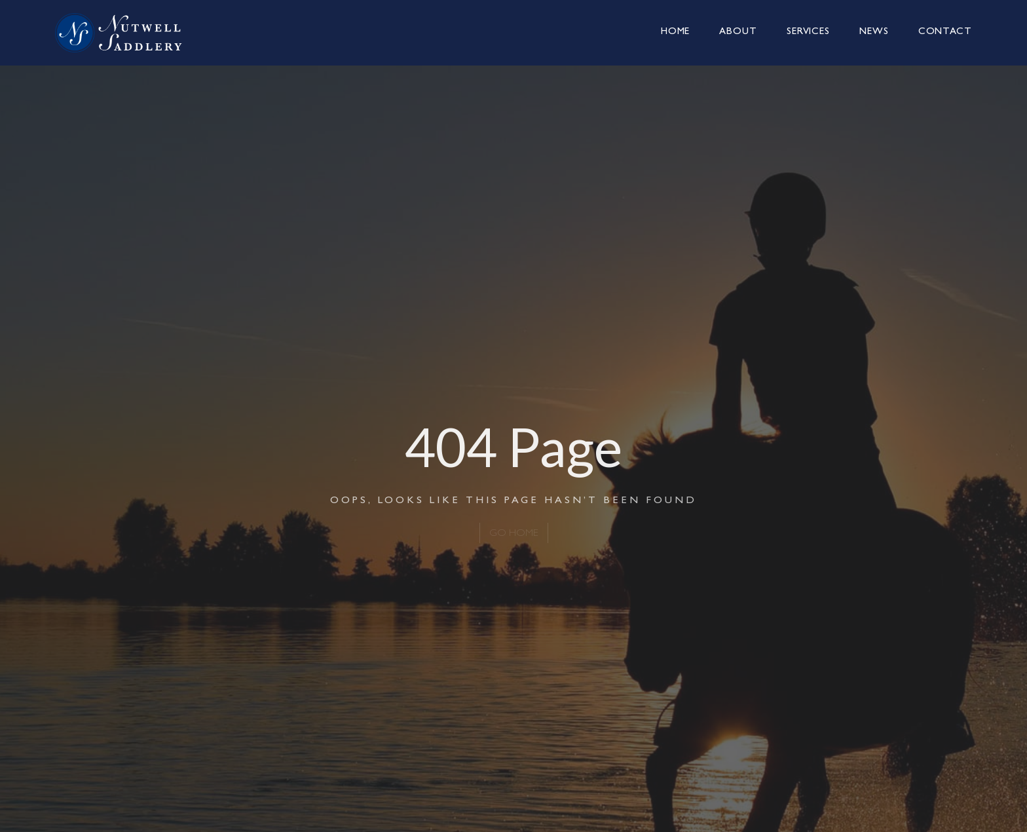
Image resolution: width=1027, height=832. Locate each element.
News (874, 32)
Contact (945, 32)
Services (808, 32)
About (738, 32)
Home (675, 32)
